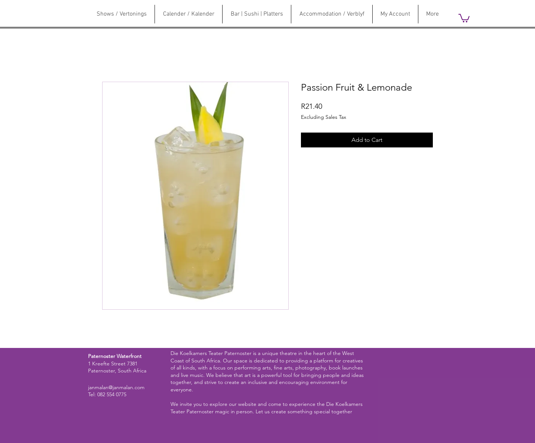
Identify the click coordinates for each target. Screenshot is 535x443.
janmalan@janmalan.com (116, 387)
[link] (464, 17)
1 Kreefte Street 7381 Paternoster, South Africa (117, 367)
